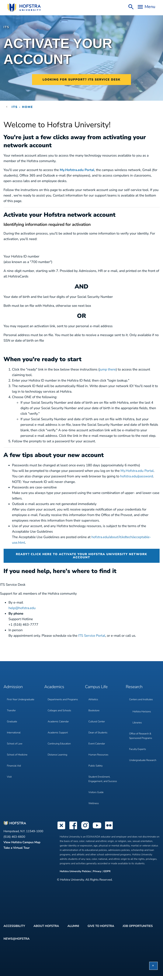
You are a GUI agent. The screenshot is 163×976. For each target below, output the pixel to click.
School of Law (14, 743)
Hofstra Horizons (142, 711)
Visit (9, 777)
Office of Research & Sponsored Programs (140, 736)
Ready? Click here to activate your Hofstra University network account (81, 555)
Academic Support (58, 732)
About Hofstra (46, 926)
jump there (107, 369)
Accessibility (14, 926)
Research (134, 687)
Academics (54, 687)
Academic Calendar (58, 721)
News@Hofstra (17, 939)
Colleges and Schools (59, 710)
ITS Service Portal (91, 635)
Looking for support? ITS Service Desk (82, 80)
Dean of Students (98, 732)
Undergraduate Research (142, 760)
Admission (13, 687)
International (14, 732)
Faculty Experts (137, 749)
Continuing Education (59, 743)
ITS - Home (22, 107)
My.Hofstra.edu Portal (77, 170)
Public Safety (96, 766)
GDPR (107, 871)
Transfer (11, 710)
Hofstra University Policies (76, 871)
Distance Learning (57, 755)
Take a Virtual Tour (17, 848)
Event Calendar (97, 743)
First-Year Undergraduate (20, 699)
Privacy (97, 871)
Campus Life (96, 687)
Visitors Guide (96, 792)
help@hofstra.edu (21, 608)
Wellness (94, 803)
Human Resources (98, 755)
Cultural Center (97, 721)
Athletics (93, 699)
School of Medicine (17, 755)
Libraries (137, 722)
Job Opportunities (138, 926)
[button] (153, 966)
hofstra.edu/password (136, 476)
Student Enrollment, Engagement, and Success (103, 779)
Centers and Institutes (141, 699)
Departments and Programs (63, 699)
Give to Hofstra (100, 926)
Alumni (73, 926)
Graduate (12, 721)
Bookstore (94, 710)
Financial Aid (14, 766)
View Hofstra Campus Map (22, 842)
